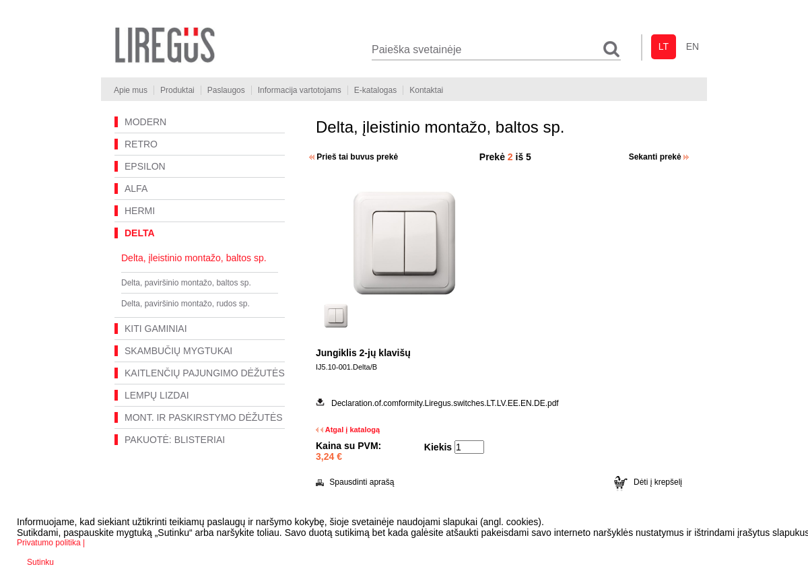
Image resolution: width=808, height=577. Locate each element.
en (692, 46)
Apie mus (130, 90)
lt (664, 46)
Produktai (177, 90)
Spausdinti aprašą (355, 482)
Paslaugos (226, 90)
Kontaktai (426, 90)
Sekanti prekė (659, 157)
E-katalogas (375, 90)
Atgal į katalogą (348, 430)
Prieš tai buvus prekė (353, 157)
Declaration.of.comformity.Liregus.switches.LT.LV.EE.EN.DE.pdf (445, 403)
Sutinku (40, 562)
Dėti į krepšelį (648, 482)
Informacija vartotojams (299, 90)
